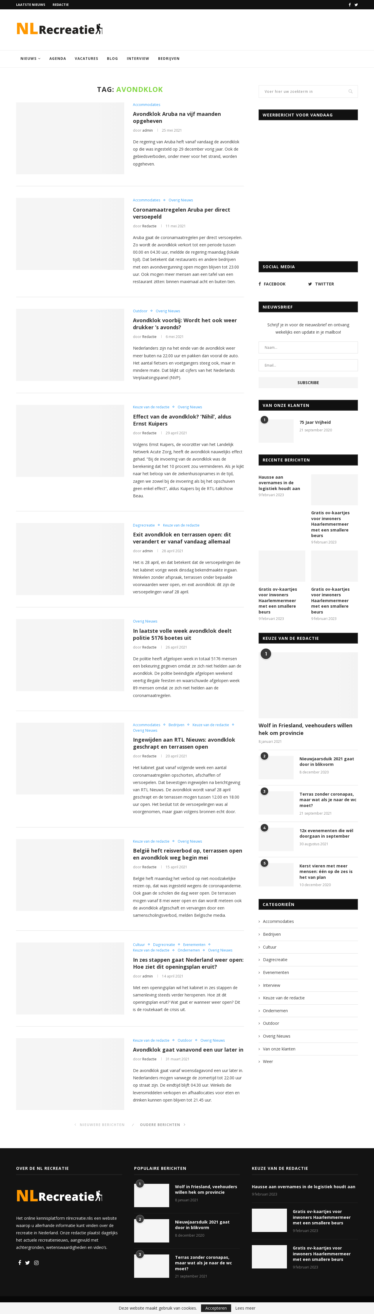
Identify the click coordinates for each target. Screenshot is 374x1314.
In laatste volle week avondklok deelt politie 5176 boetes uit (182, 634)
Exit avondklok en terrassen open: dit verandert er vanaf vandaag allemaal (182, 538)
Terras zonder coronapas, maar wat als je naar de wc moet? (327, 799)
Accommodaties (146, 104)
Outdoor (140, 311)
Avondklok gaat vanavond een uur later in (188, 1049)
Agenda (57, 58)
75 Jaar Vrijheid (315, 422)
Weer (268, 1061)
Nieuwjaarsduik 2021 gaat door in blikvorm (326, 761)
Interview (138, 58)
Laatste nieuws (30, 4)
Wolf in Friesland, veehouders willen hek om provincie (305, 729)
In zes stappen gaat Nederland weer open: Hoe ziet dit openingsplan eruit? (183, 963)
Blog (112, 58)
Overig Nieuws (180, 200)
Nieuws (28, 58)
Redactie (61, 4)
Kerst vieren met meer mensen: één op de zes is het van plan (326, 871)
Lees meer (245, 1308)
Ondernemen (189, 950)
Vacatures (86, 58)
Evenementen (194, 945)
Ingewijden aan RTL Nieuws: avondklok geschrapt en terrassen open (184, 743)
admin (147, 130)
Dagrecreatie (144, 525)
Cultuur (139, 945)
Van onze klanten (279, 1049)
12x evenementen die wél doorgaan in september (326, 833)
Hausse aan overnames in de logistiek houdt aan (279, 482)
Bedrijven (169, 58)
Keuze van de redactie (151, 407)
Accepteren (216, 1308)
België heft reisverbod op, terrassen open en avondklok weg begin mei (188, 854)
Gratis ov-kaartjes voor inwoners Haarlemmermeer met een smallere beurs (330, 524)
